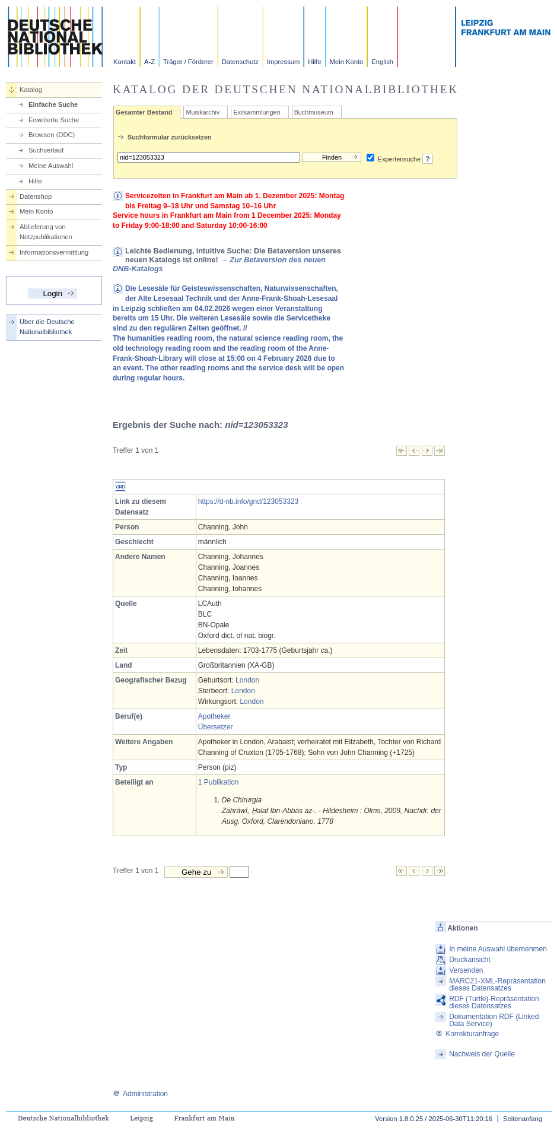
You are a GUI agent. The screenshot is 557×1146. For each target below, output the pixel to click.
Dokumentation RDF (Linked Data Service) (494, 1020)
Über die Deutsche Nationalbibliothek (47, 326)
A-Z (149, 61)
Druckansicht (469, 959)
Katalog (31, 89)
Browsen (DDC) (51, 134)
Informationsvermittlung (54, 252)
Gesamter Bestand (144, 112)
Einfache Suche (53, 104)
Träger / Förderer (188, 61)
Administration (140, 1094)
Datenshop (36, 196)
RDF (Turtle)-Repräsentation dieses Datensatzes (494, 1002)
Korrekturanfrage (467, 1034)
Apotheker (214, 716)
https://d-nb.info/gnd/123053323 (248, 501)
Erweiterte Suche (53, 119)
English (382, 61)
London (247, 680)
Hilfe (314, 61)
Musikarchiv (202, 112)
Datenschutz (240, 61)
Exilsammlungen (256, 112)
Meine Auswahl (50, 165)
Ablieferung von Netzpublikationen (46, 231)
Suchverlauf (45, 150)
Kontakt (124, 61)
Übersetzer (215, 727)
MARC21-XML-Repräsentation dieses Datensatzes (497, 984)
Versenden (466, 970)
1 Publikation (218, 782)
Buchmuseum (313, 112)
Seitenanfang (522, 1118)
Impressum (283, 61)
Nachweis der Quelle (482, 1054)
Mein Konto (347, 61)
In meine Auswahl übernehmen (498, 949)
